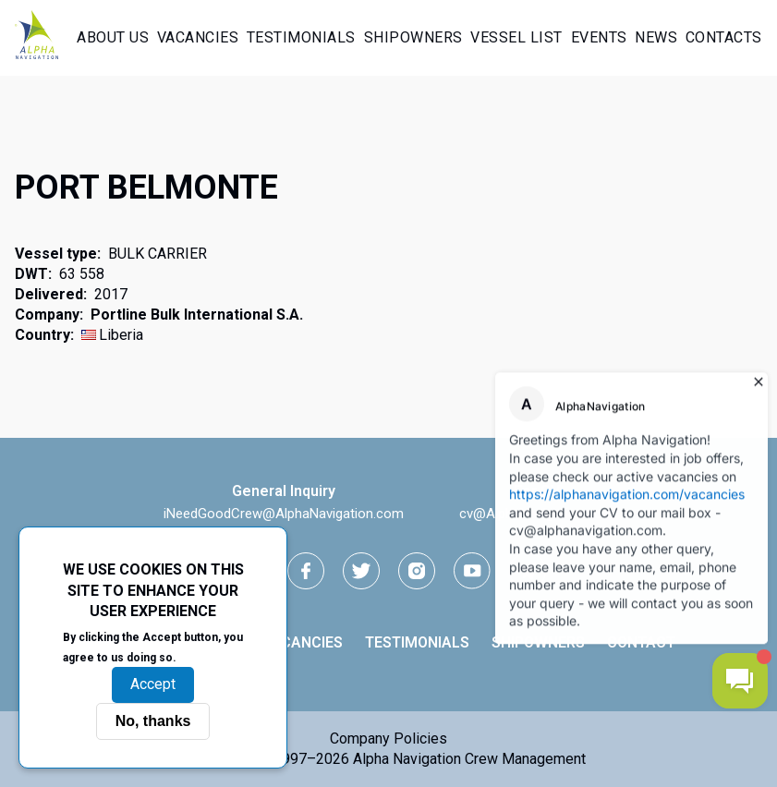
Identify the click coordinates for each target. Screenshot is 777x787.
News (656, 37)
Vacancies (198, 37)
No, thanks (153, 721)
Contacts (724, 37)
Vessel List (516, 37)
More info (211, 656)
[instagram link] (416, 570)
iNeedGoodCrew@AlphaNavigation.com (284, 513)
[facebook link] (305, 570)
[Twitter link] (361, 570)
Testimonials (301, 37)
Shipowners (413, 37)
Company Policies (388, 738)
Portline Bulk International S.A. (197, 314)
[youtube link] (472, 570)
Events (599, 37)
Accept (153, 684)
